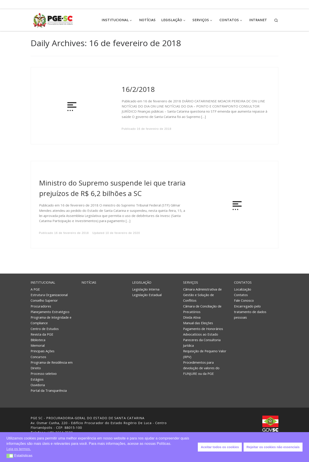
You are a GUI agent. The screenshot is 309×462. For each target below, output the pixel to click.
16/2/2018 (138, 89)
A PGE (35, 289)
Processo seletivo (44, 373)
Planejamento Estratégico (50, 311)
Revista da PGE (42, 334)
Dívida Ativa (191, 317)
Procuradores (41, 306)
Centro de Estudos (45, 328)
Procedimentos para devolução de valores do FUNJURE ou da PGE (201, 368)
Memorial (38, 345)
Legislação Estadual (147, 295)
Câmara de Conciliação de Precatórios (202, 309)
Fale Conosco (244, 300)
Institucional (43, 282)
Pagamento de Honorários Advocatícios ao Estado (203, 331)
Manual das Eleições (198, 323)
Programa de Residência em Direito (52, 365)
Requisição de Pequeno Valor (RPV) (204, 354)
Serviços (190, 282)
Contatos (243, 282)
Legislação (141, 282)
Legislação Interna (145, 289)
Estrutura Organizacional (49, 295)
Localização (242, 289)
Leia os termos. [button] (18, 449)
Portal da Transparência (49, 390)
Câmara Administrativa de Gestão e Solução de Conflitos (202, 295)
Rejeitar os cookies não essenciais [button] (273, 447)
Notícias (88, 282)
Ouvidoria (38, 385)
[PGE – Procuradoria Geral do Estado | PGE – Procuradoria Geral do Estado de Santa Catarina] (53, 19)
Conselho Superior (44, 300)
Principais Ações (42, 351)
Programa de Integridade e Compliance (51, 320)
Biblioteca (38, 340)
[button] (9, 456)
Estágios (37, 379)
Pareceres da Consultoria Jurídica (202, 343)
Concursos (38, 357)
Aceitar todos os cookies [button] (220, 447)
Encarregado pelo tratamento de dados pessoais (250, 312)
